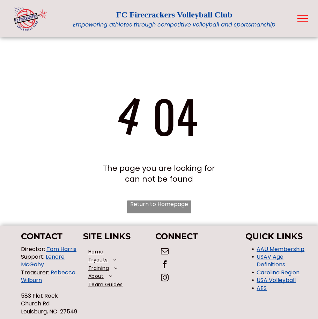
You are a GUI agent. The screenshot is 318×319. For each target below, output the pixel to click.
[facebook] (164, 265)
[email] (164, 252)
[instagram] (164, 278)
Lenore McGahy (43, 260)
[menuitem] (119, 252)
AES (262, 288)
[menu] (303, 18)
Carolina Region (278, 272)
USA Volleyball (276, 280)
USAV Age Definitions (271, 260)
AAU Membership (280, 249)
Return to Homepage (159, 204)
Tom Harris (61, 249)
